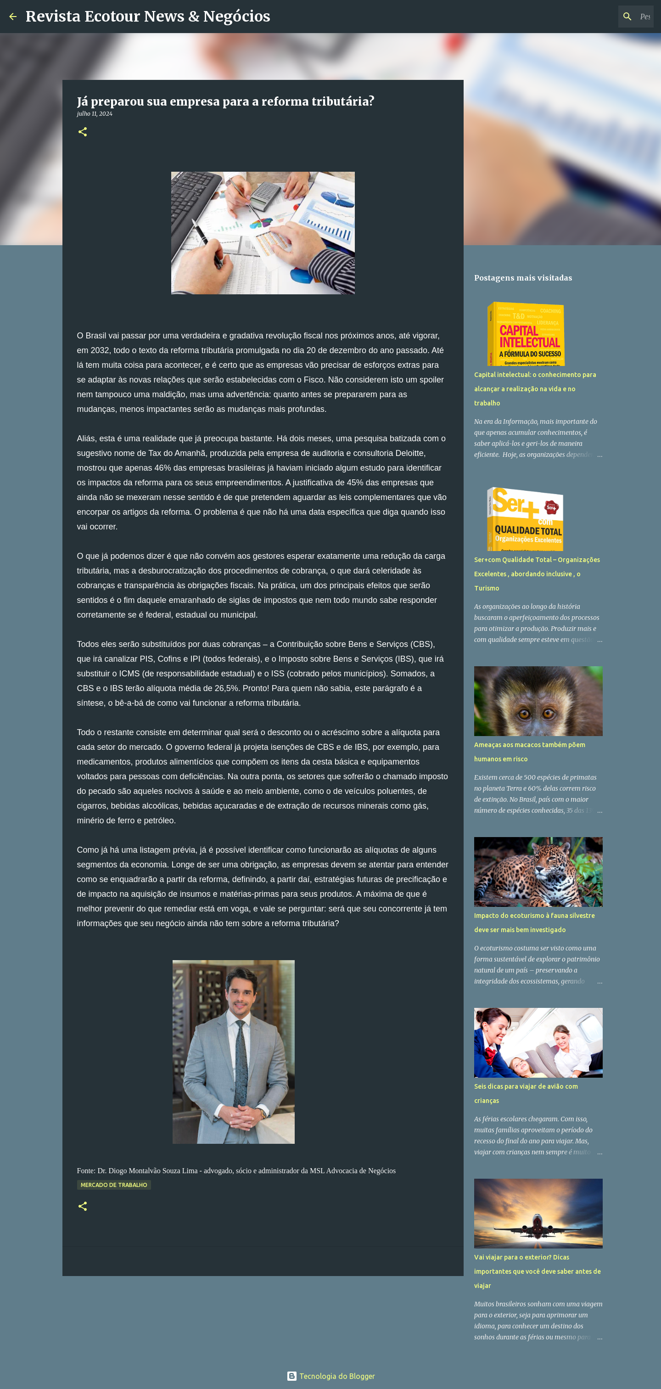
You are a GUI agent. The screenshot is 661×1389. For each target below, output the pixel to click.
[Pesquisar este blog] (605, 17)
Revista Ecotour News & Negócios (148, 16)
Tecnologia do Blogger (330, 1376)
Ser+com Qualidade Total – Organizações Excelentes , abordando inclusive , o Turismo (537, 574)
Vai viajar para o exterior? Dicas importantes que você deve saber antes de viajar (537, 1271)
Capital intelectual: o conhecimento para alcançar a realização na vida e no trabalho (535, 389)
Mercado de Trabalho (114, 1185)
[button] (82, 132)
